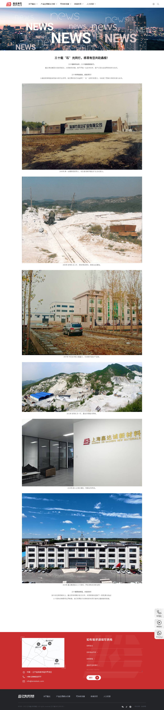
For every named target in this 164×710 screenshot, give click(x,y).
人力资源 (90, 4)
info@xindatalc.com (35, 681)
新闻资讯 (77, 4)
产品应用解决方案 (48, 4)
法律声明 (143, 706)
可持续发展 (64, 4)
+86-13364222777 (34, 676)
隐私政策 (137, 706)
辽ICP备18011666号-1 (57, 706)
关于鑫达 (32, 4)
